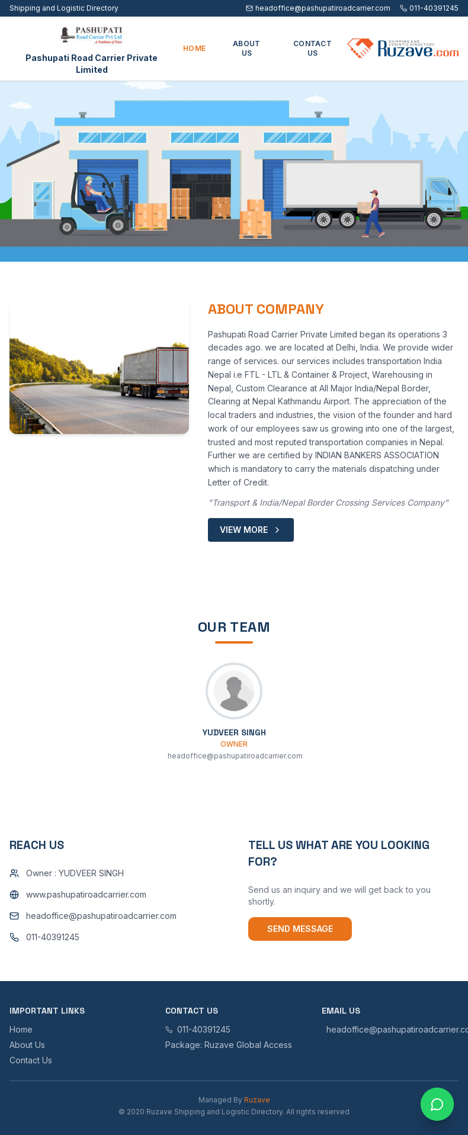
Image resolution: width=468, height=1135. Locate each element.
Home (21, 1029)
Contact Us (30, 1060)
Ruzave (257, 1099)
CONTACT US (312, 48)
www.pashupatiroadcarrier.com (86, 894)
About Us (27, 1045)
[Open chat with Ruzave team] (437, 1104)
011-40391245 (429, 8)
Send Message (300, 929)
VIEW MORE (251, 530)
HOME (194, 48)
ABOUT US (247, 48)
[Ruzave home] (403, 48)
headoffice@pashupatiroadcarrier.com (318, 8)
